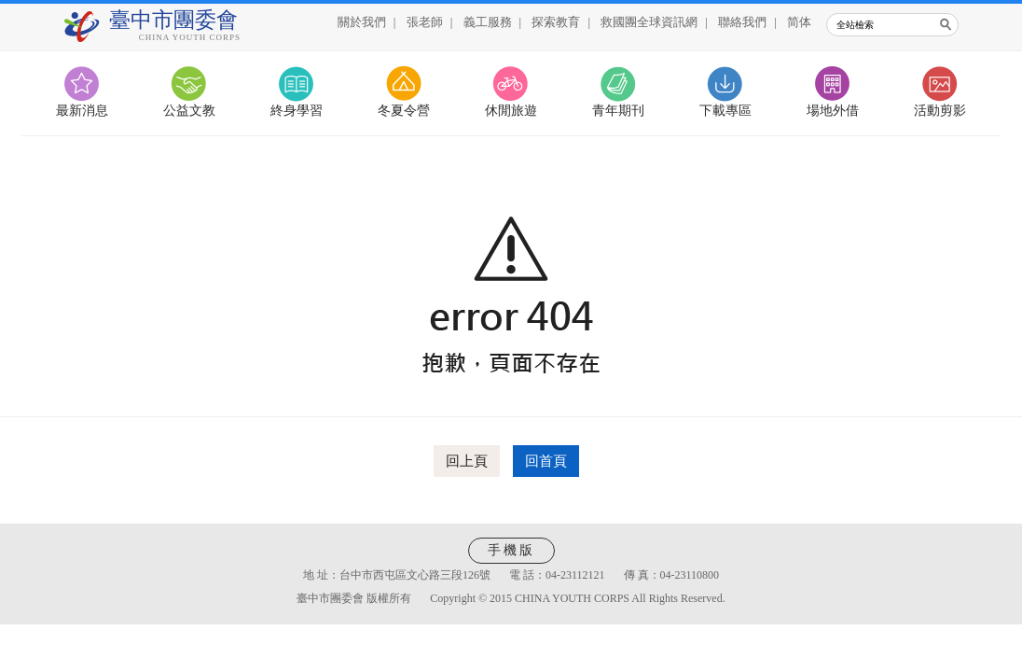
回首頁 (546, 461)
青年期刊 (618, 111)
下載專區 (725, 111)
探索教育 (556, 22)
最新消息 (82, 111)
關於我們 (362, 22)
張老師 (425, 22)
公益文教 (189, 111)
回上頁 (467, 461)
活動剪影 (940, 111)
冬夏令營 (404, 111)
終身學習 (296, 111)
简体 (799, 22)
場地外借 (833, 111)
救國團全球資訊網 (649, 22)
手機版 (511, 550)
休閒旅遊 (511, 111)
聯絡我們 (742, 22)
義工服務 (487, 22)
